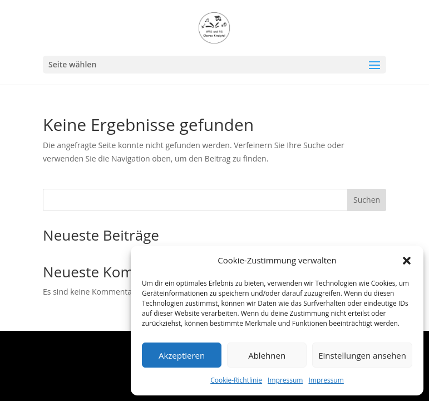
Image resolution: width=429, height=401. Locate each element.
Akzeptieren (182, 355)
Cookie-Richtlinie (236, 380)
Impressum (285, 380)
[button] (406, 260)
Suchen (366, 199)
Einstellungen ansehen (362, 355)
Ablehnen (266, 355)
